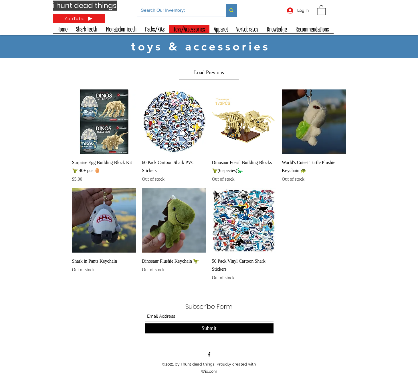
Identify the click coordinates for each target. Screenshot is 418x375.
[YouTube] (79, 18)
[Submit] (209, 328)
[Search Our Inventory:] (177, 10)
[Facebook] (209, 354)
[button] (321, 10)
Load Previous (209, 72)
